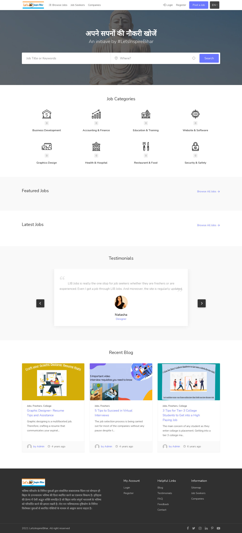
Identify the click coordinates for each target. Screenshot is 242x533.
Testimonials (164, 493)
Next (202, 303)
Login (168, 5)
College (47, 406)
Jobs (29, 406)
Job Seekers (78, 5)
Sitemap (196, 487)
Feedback (163, 504)
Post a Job (199, 5)
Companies (94, 5)
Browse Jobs (58, 5)
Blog (160, 487)
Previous (40, 303)
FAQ (160, 499)
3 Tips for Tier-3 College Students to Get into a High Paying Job (181, 415)
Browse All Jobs (206, 191)
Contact (161, 510)
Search (209, 58)
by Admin (35, 446)
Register (181, 5)
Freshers (37, 406)
